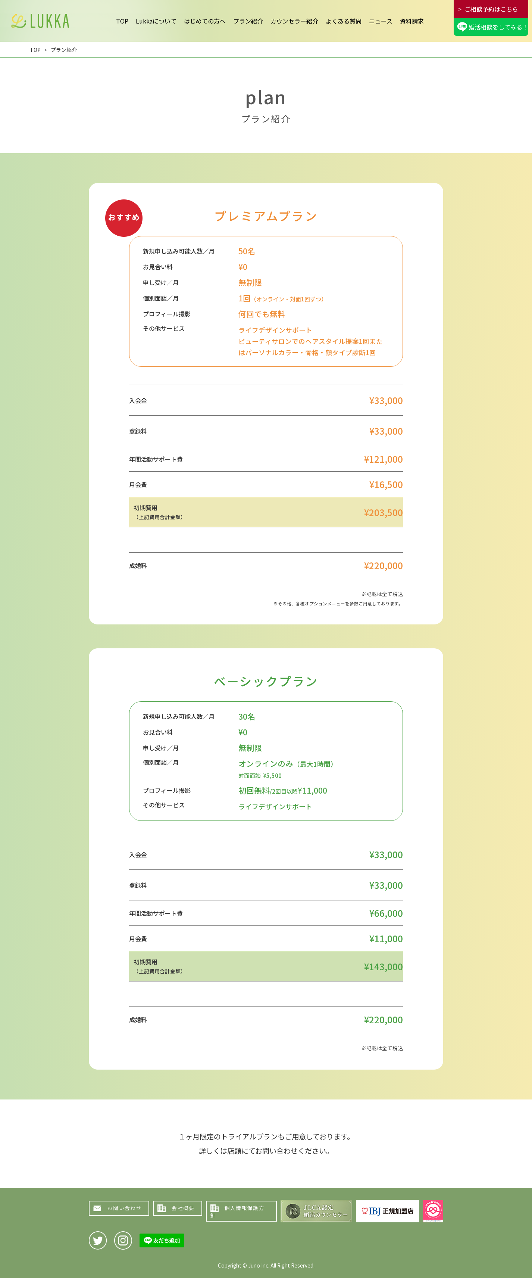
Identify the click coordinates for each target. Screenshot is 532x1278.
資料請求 (412, 20)
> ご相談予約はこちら (488, 8)
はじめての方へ (205, 20)
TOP (122, 20)
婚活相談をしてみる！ (498, 26)
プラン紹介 (248, 20)
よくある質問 (344, 20)
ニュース (380, 20)
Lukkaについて (156, 20)
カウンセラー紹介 (294, 20)
